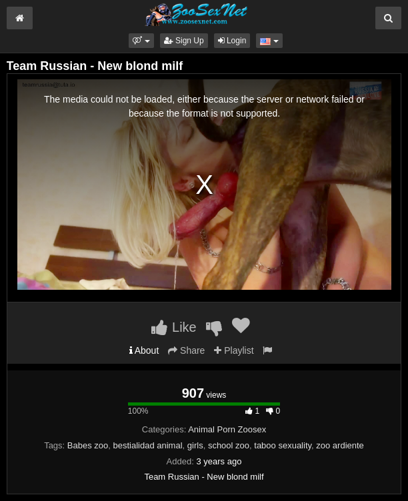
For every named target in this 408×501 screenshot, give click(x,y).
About (144, 350)
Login (232, 40)
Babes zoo (87, 445)
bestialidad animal (148, 445)
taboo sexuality (282, 445)
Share (186, 350)
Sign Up (184, 40)
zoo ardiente (340, 445)
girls (195, 445)
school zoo (228, 445)
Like (173, 327)
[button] (141, 40)
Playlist (233, 350)
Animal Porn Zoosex (227, 429)
